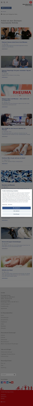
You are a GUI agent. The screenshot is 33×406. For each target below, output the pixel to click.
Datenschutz (4, 204)
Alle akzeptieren (16, 207)
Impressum (10, 204)
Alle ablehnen (16, 211)
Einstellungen (16, 214)
